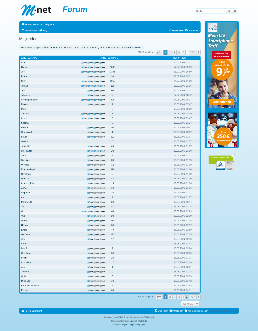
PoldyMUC (26, 202)
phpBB (118, 317)
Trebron (25, 271)
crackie (24, 141)
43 (112, 178)
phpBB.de (142, 321)
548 (112, 151)
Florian (24, 76)
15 (112, 183)
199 (112, 127)
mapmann (26, 192)
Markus (24, 104)
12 (112, 164)
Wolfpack (25, 234)
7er (22, 206)
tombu (24, 118)
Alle (53, 48)
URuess (25, 164)
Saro (23, 155)
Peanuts (25, 290)
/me (23, 216)
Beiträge (113, 58)
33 (112, 76)
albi (23, 239)
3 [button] (174, 52)
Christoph (26, 174)
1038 (112, 67)
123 (112, 206)
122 (112, 137)
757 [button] (192, 52)
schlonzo (25, 95)
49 (112, 230)
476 (112, 90)
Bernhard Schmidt (30, 285)
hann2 (24, 248)
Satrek (24, 243)
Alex (23, 197)
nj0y (23, 267)
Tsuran (24, 86)
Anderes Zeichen (132, 48)
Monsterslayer (28, 169)
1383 (112, 71)
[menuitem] (43, 30)
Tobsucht (25, 146)
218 (112, 169)
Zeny (23, 188)
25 (112, 192)
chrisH (24, 220)
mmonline (26, 262)
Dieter (24, 67)
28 (112, 202)
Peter (23, 109)
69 (112, 146)
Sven (23, 81)
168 (112, 86)
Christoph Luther (29, 99)
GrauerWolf (26, 132)
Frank (24, 137)
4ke (23, 211)
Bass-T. (25, 127)
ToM (23, 90)
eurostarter (26, 151)
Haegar (24, 225)
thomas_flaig (27, 183)
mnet (23, 62)
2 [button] (170, 52)
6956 (112, 81)
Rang (103, 58)
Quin (23, 276)
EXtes (24, 230)
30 (112, 160)
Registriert (180, 58)
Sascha (25, 123)
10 (112, 188)
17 (112, 239)
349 (112, 216)
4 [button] (179, 52)
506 (112, 99)
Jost (23, 71)
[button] (159, 52)
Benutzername (29, 58)
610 (112, 220)
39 (112, 253)
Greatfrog (25, 253)
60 (112, 290)
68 (112, 211)
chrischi (25, 178)
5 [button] (183, 52)
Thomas (25, 113)
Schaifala (25, 160)
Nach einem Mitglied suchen (35, 47)
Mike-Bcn (25, 281)
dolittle (24, 258)
